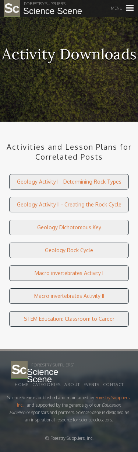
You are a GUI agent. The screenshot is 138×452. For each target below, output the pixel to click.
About (72, 384)
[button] (130, 8)
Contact (113, 384)
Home (22, 384)
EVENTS (91, 384)
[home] (33, 8)
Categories (46, 384)
